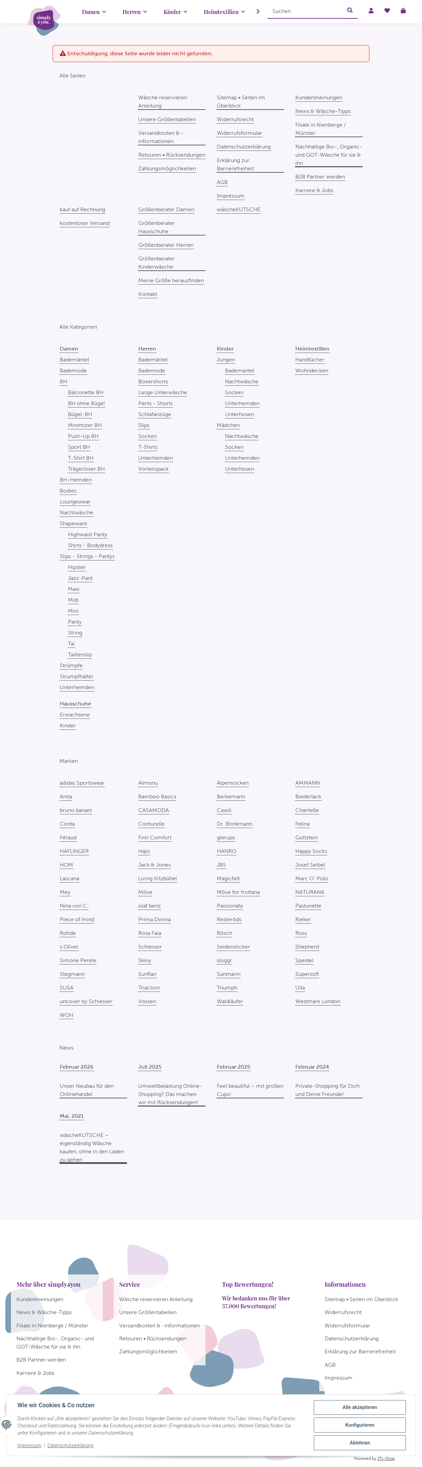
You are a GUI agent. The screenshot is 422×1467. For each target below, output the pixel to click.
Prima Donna (154, 919)
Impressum (29, 1446)
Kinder (68, 725)
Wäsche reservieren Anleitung (162, 102)
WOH (66, 1015)
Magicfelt (228, 878)
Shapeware (73, 523)
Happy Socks (311, 851)
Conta (67, 824)
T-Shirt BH (81, 458)
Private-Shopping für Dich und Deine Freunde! (327, 1090)
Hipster (77, 567)
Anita (66, 796)
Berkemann (231, 796)
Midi (73, 600)
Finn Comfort (154, 837)
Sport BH (79, 447)
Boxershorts (153, 381)
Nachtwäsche (76, 512)
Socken (147, 436)
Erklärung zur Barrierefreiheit (235, 164)
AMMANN (307, 783)
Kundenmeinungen (318, 97)
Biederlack (308, 796)
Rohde (68, 933)
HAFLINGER (74, 851)
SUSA (66, 988)
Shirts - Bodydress (90, 545)
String (75, 633)
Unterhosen (239, 414)
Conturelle (151, 824)
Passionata (230, 906)
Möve (145, 892)
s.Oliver (69, 947)
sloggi (224, 960)
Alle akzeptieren (359, 1407)
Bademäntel (74, 359)
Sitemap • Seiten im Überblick (241, 102)
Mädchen (228, 425)
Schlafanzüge (154, 414)
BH (63, 381)
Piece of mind (77, 919)
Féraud (68, 837)
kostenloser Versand (85, 223)
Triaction (149, 988)
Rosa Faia (149, 933)
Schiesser (150, 947)
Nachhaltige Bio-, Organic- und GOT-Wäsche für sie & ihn (328, 155)
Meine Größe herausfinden (171, 280)
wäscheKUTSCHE (239, 209)
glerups (226, 837)
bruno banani (76, 810)
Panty (75, 622)
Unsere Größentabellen (167, 119)
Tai (71, 643)
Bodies (68, 491)
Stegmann (72, 974)
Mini (73, 611)
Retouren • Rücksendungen (171, 155)
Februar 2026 (77, 1067)
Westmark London (317, 1001)
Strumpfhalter (77, 676)
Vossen (147, 1001)
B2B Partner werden (320, 177)
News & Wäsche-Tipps (323, 111)
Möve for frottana (238, 892)
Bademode (73, 370)
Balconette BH (85, 392)
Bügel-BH (80, 414)
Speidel (304, 960)
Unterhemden (77, 687)
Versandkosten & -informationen (161, 137)
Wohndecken (311, 370)
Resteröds (229, 919)
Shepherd (307, 947)
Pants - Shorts (155, 403)
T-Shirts (147, 447)
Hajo (144, 851)
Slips (144, 425)
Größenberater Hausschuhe (156, 227)
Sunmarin (228, 974)
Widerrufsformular (239, 133)
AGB (222, 182)
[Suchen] (304, 11)
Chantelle (307, 810)
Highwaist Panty (87, 534)
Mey (65, 892)
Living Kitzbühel (157, 878)
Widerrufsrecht (235, 119)
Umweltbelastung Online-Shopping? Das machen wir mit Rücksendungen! (170, 1094)
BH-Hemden (76, 480)
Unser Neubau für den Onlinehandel (87, 1090)
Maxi (74, 589)
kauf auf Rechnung (82, 209)
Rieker (303, 919)
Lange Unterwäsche (162, 392)
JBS (221, 865)
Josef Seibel (310, 865)
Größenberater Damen (166, 209)
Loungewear (75, 501)
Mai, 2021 (72, 1116)
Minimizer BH (85, 425)
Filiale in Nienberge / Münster (320, 129)
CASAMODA (153, 810)
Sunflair (147, 974)
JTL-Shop (386, 1458)
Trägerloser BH (86, 469)
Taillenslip (80, 654)
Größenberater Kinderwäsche (156, 263)
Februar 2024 (312, 1067)
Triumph (227, 988)
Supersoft (307, 974)
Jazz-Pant (80, 578)
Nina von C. (74, 906)
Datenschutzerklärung (70, 1446)
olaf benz (149, 906)
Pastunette (308, 906)
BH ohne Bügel (86, 403)
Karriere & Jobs (314, 190)
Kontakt (147, 294)
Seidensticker (233, 947)
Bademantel (239, 370)
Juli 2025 (149, 1067)
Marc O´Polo (311, 878)
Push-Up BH (83, 436)
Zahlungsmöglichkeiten (167, 168)
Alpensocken (233, 783)
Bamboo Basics (157, 796)
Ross (301, 933)
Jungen (226, 359)
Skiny (144, 960)
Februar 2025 (233, 1067)
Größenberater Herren (166, 245)
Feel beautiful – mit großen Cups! (250, 1090)
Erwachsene (75, 714)
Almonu (148, 783)
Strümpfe (71, 665)
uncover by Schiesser (86, 1001)
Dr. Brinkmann (234, 824)
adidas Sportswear (82, 783)
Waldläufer (230, 1001)
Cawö (224, 810)
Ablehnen (360, 1442)
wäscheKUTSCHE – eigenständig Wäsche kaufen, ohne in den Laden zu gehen (92, 1147)
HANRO (226, 851)
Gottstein (306, 837)
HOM (66, 865)
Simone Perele (78, 960)
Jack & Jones (154, 865)
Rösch (224, 933)
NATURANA (309, 892)
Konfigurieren (359, 1425)
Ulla (300, 988)
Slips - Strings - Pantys (87, 556)
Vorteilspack (153, 469)
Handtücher (309, 359)
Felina (302, 824)
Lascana (69, 878)
